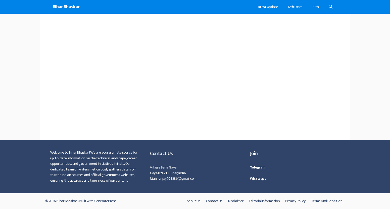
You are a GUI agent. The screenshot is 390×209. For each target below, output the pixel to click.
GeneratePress (105, 201)
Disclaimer (236, 201)
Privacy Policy (295, 201)
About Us (193, 201)
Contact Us (214, 201)
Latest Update (267, 7)
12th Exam (295, 7)
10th (315, 7)
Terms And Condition (326, 201)
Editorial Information (264, 201)
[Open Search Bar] (331, 7)
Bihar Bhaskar (66, 7)
